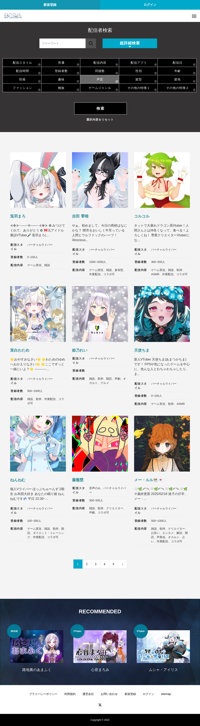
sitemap (166, 694)
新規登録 (49, 4)
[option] (36, 650)
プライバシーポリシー (43, 694)
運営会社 (88, 694)
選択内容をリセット (100, 119)
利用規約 (70, 694)
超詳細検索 (130, 43)
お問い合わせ (109, 694)
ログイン (150, 4)
